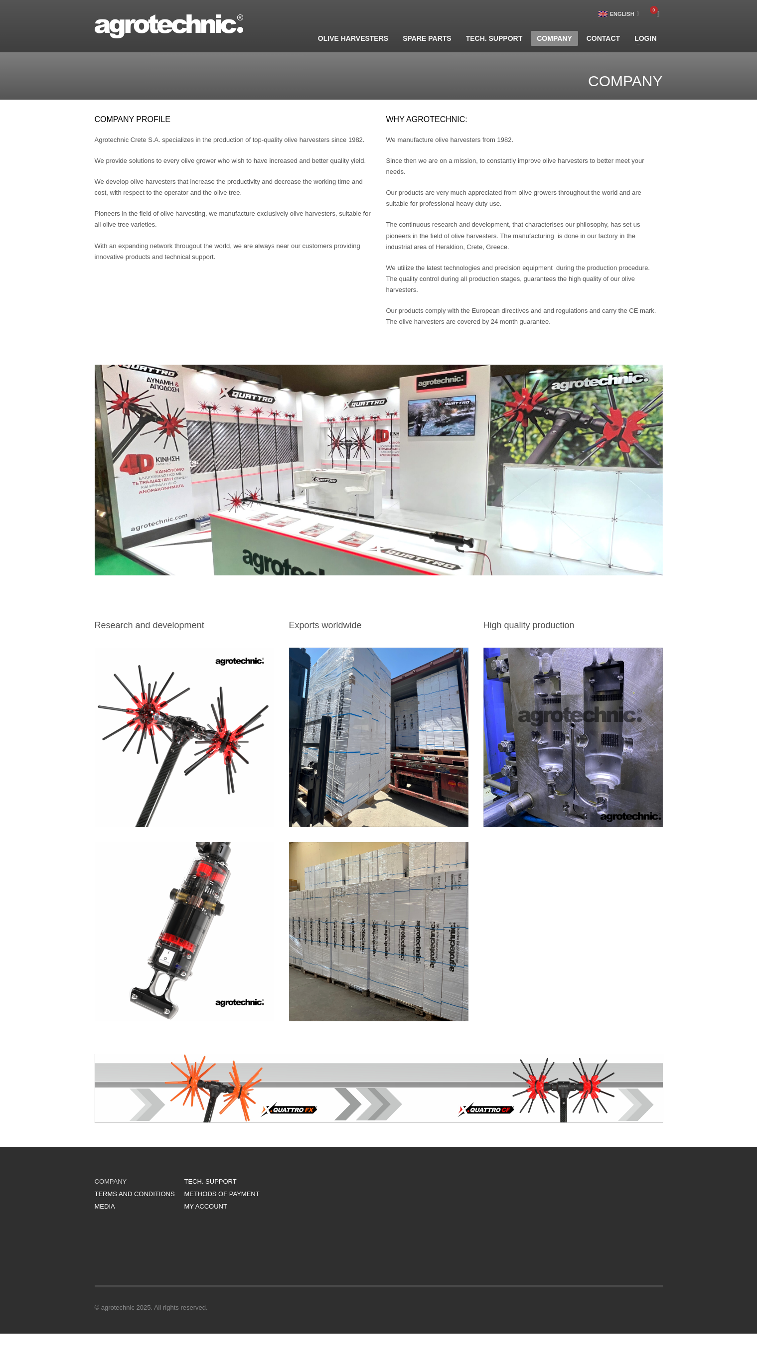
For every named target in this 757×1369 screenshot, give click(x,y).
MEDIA (105, 1206)
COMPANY (111, 1181)
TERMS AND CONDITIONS (135, 1194)
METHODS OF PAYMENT (222, 1194)
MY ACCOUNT (205, 1206)
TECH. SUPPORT (210, 1181)
